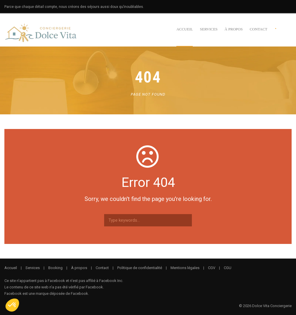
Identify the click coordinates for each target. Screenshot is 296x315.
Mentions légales (185, 268)
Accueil (184, 29)
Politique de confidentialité (139, 268)
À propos (234, 29)
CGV (211, 268)
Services (208, 29)
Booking (55, 268)
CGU (227, 268)
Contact (258, 29)
